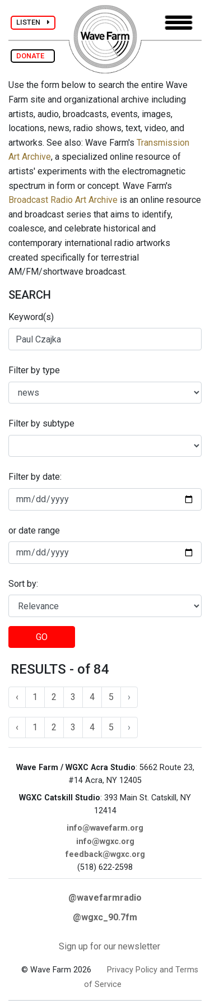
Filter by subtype (41, 423)
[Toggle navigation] (178, 23)
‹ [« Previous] (17, 697)
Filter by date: (35, 476)
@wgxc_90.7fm (105, 917)
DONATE (32, 56)
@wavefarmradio (105, 897)
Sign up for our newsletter (109, 946)
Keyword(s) (31, 317)
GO (42, 637)
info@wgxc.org (105, 841)
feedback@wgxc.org (105, 854)
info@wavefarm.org (105, 828)
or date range (34, 530)
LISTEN (33, 22)
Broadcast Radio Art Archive (63, 199)
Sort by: (23, 583)
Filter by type (34, 370)
